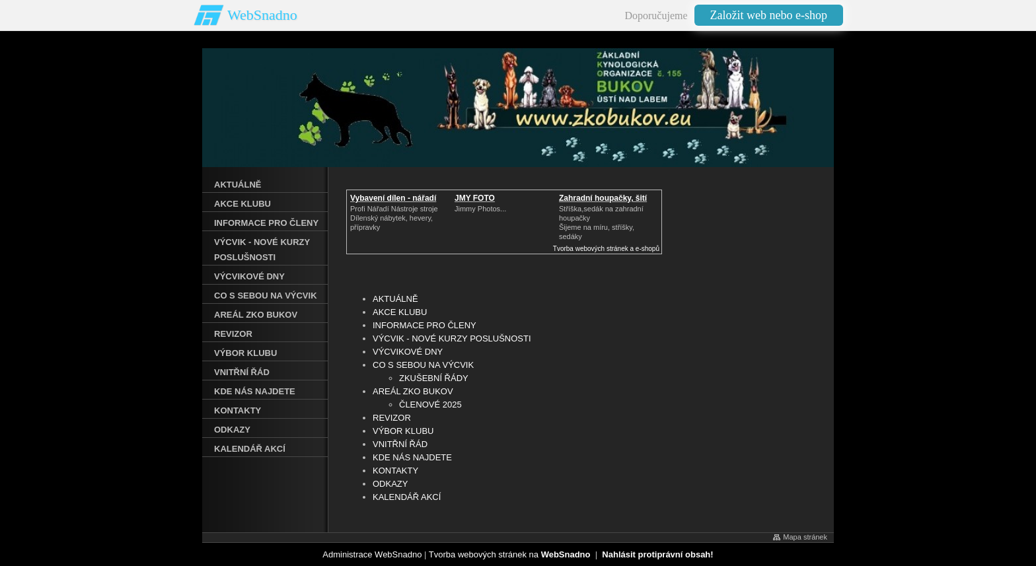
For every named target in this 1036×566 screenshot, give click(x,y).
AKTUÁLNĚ (395, 299)
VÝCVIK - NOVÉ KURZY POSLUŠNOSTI (452, 338)
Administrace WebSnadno (372, 554)
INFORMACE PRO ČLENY (424, 325)
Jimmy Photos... (480, 209)
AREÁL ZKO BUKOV (413, 391)
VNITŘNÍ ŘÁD (400, 444)
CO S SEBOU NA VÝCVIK (423, 365)
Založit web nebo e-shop (768, 15)
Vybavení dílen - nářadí (393, 198)
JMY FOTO (475, 198)
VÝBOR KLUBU (403, 431)
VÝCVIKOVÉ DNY (408, 352)
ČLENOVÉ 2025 (430, 404)
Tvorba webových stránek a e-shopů (606, 248)
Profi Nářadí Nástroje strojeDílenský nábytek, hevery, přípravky (394, 218)
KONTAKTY (395, 471)
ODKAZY (390, 484)
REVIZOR (392, 418)
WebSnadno (262, 15)
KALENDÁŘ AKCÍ (407, 497)
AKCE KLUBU (400, 312)
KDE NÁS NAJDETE (412, 457)
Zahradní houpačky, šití (603, 198)
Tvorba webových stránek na (510, 554)
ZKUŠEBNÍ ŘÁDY (433, 378)
